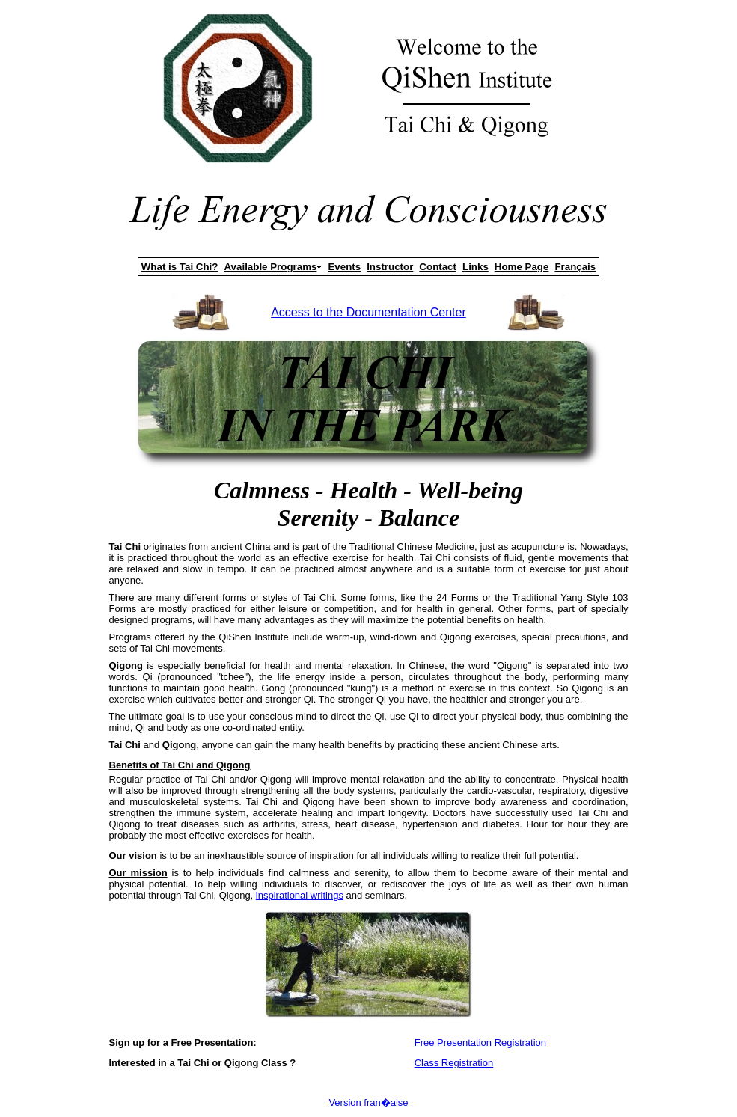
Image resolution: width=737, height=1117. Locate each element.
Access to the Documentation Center (368, 312)
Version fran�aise (368, 1102)
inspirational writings (299, 895)
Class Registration (454, 1062)
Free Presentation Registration (480, 1042)
